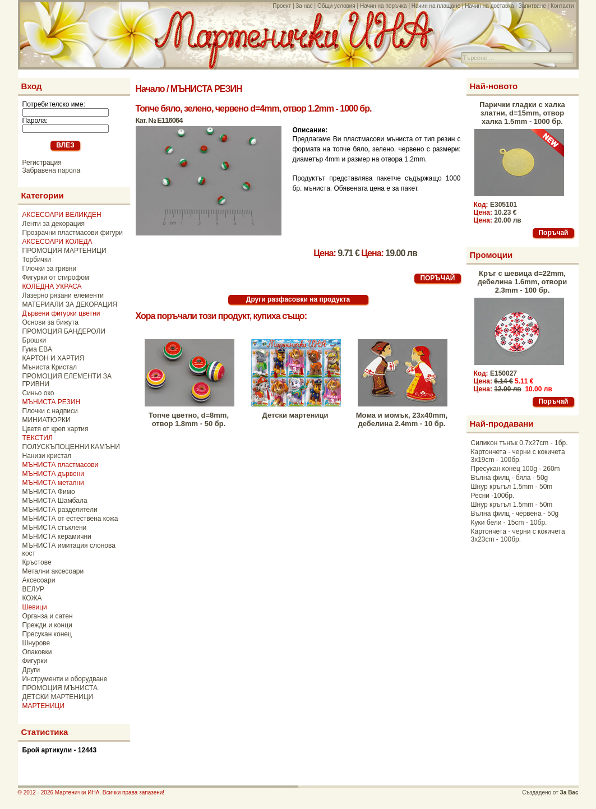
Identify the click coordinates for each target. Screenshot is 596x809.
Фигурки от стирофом (56, 277)
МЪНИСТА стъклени (54, 527)
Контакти (562, 6)
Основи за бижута (50, 322)
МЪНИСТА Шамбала (54, 501)
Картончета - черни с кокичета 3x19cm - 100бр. (518, 456)
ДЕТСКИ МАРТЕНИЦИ (58, 697)
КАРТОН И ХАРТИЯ (53, 358)
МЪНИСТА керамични (56, 536)
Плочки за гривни (49, 268)
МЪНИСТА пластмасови (60, 465)
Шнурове (36, 643)
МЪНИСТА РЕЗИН (51, 402)
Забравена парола (51, 170)
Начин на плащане (436, 6)
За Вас (569, 792)
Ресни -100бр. (493, 496)
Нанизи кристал (47, 456)
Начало (150, 89)
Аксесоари (39, 580)
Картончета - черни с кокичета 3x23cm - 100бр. (518, 535)
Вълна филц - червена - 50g (515, 513)
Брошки (34, 340)
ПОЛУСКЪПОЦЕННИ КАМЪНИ (71, 447)
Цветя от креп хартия (55, 429)
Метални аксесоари (53, 571)
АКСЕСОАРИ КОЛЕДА (57, 242)
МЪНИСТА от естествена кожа (70, 519)
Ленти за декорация (53, 224)
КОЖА (32, 598)
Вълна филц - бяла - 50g (509, 478)
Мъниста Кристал (49, 367)
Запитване (532, 6)
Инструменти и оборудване (65, 679)
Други (31, 670)
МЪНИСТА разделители (60, 510)
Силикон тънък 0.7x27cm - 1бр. (519, 443)
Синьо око (38, 393)
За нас (303, 6)
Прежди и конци (47, 625)
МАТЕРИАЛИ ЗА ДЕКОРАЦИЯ (69, 304)
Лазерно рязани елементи (63, 295)
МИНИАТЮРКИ (46, 420)
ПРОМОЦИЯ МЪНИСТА (60, 688)
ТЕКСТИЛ (37, 438)
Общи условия (336, 6)
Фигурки (35, 661)
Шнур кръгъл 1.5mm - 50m (512, 487)
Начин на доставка (489, 6)
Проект (281, 6)
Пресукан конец (47, 634)
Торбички (37, 259)
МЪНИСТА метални (53, 483)
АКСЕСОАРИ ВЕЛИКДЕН (61, 215)
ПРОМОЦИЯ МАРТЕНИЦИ (64, 251)
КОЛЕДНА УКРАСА (52, 286)
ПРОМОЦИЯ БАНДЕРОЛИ (63, 331)
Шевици (34, 607)
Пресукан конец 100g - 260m (515, 469)
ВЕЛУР (33, 589)
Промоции (491, 255)
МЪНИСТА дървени (53, 474)
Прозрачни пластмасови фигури (72, 233)
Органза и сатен (47, 616)
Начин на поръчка (383, 6)
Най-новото (494, 86)
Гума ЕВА (37, 349)
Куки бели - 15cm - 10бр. (509, 522)
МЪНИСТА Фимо (48, 492)
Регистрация (42, 163)
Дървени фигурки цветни (61, 313)
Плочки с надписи (50, 411)
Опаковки (37, 652)
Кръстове (37, 562)
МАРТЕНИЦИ (43, 706)
